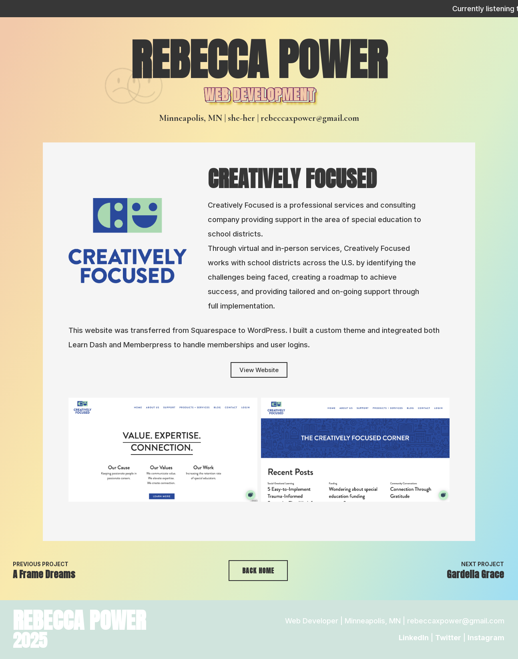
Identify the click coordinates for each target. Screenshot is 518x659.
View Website (259, 370)
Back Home (258, 570)
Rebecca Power (259, 60)
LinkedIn (414, 637)
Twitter (448, 637)
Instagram (486, 637)
